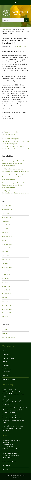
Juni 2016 (5, 282)
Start (4, 351)
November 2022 (7, 236)
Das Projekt (6, 365)
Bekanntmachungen (8, 134)
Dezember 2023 (7, 225)
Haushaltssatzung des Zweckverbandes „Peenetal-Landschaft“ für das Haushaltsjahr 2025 (15, 185)
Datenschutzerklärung (9, 462)
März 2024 (5, 221)
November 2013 (7, 309)
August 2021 (6, 248)
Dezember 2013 (7, 305)
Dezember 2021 (7, 244)
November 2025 (7, 210)
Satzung (5, 361)
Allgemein (14, 132)
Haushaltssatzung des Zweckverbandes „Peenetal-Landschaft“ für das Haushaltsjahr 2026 (15, 163)
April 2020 (5, 255)
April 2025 (5, 213)
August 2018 (6, 271)
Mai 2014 (5, 298)
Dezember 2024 (7, 217)
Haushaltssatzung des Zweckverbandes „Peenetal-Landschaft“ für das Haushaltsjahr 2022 (15, 141)
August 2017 (6, 275)
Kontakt (5, 376)
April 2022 (5, 240)
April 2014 (5, 301)
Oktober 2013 (6, 313)
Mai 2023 (5, 233)
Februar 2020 (6, 259)
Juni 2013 (5, 317)
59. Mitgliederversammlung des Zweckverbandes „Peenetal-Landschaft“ (15, 170)
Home (3, 29)
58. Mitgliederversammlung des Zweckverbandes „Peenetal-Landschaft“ (15, 192)
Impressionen (6, 372)
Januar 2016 (6, 286)
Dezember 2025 (7, 206)
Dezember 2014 (7, 290)
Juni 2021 (5, 252)
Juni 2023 (5, 229)
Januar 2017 (6, 278)
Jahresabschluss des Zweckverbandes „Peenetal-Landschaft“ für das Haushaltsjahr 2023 (14, 177)
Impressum (6, 466)
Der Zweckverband (8, 358)
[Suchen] (26, 20)
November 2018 (7, 267)
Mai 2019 (5, 263)
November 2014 (7, 294)
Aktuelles (8, 29)
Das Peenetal (6, 369)
